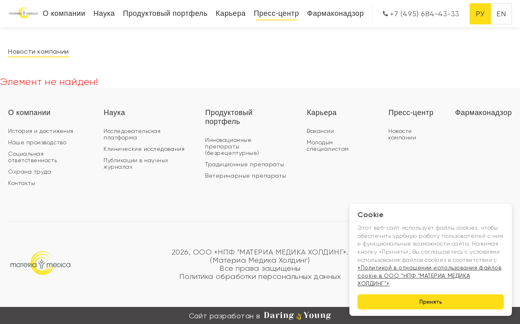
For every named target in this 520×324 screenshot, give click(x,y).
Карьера (231, 13)
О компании (64, 13)
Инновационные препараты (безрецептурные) (232, 146)
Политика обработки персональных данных (260, 276)
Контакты (21, 183)
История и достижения (41, 131)
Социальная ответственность (32, 156)
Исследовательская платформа (132, 134)
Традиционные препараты (244, 164)
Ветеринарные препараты (245, 175)
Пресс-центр (276, 13)
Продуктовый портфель (165, 13)
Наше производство (37, 142)
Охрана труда (29, 171)
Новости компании (38, 51)
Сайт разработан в (260, 315)
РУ (480, 13)
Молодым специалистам (328, 145)
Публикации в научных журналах (136, 163)
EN (501, 13)
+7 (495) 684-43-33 (421, 13)
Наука (104, 13)
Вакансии (320, 131)
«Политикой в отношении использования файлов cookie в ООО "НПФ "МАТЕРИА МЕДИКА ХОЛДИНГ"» (429, 275)
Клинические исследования (144, 149)
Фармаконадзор (335, 13)
